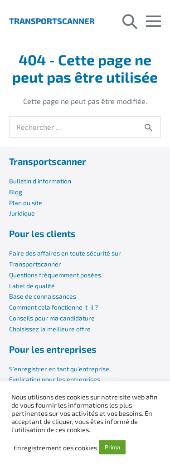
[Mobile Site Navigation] (153, 21)
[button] (129, 21)
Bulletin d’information (40, 181)
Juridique (22, 213)
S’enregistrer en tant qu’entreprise (59, 369)
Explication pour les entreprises (54, 379)
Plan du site (25, 203)
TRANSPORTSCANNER (52, 21)
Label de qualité (32, 286)
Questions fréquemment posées (55, 275)
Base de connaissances (42, 296)
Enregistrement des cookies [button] (55, 447)
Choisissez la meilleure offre (50, 329)
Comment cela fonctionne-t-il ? (53, 307)
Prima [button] (112, 447)
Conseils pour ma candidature (52, 318)
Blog (15, 192)
